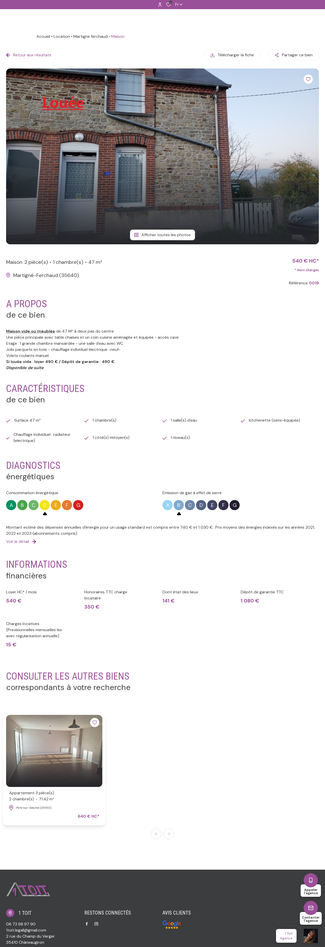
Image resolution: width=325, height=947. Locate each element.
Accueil (43, 36)
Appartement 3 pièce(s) (31, 796)
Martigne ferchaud (90, 36)
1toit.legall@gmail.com (26, 930)
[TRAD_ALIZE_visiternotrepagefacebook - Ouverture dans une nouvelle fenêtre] (87, 924)
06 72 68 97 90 (21, 924)
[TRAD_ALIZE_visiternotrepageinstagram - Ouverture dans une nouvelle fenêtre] (96, 924)
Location (62, 36)
